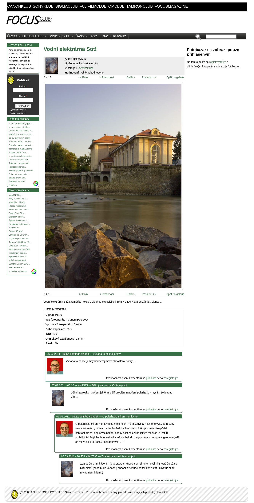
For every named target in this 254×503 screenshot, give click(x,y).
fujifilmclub (93, 6)
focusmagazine (171, 6)
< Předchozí (107, 77)
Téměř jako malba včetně (20, 149)
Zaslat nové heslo (18, 113)
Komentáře (119, 36)
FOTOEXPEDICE (33, 36)
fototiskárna (14, 227)
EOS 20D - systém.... (18, 246)
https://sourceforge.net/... (20, 156)
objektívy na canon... (18, 271)
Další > (131, 77)
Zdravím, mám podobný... (21, 141)
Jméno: (23, 86)
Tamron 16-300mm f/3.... (20, 242)
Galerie (54, 36)
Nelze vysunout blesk (19, 209)
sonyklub (43, 6)
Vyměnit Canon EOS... (19, 264)
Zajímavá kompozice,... (19, 174)
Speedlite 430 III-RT (18, 256)
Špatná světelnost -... (18, 220)
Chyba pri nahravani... (19, 235)
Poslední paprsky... (17, 167)
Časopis (13, 36)
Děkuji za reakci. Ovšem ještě (109, 385)
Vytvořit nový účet (18, 110)
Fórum (93, 36)
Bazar (105, 36)
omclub (116, 6)
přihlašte (151, 378)
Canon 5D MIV (15, 231)
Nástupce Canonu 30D (19, 249)
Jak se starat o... (16, 267)
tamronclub (139, 6)
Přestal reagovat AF (18, 206)
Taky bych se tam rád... (19, 163)
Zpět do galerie (175, 77)
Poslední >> (149, 77)
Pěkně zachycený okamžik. (21, 170)
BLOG (67, 36)
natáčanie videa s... (18, 253)
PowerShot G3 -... (17, 213)
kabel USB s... (15, 195)
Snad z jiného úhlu (17, 178)
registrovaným (218, 61)
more (36, 183)
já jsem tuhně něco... (18, 152)
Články (80, 36)
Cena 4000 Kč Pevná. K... (21, 131)
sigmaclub (66, 6)
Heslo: (23, 96)
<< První (83, 77)
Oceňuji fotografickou (18, 159)
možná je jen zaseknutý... (20, 134)
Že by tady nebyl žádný (19, 138)
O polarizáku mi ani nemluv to (119, 416)
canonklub (19, 6)
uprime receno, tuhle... (19, 127)
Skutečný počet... (17, 217)
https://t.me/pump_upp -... (21, 123)
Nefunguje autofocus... (19, 224)
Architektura (86, 68)
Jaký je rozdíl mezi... (18, 199)
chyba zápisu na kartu (19, 238)
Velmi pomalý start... (18, 260)
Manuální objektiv (17, 202)
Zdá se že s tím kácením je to (118, 456)
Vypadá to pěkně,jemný (107, 353)
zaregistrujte (171, 378)
